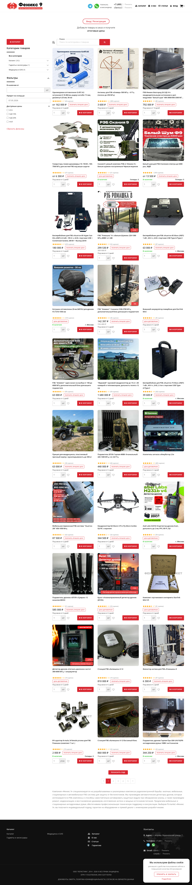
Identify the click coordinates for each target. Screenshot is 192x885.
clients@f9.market (123, 8)
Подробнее (166, 879)
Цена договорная (106, 176)
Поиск (62, 39)
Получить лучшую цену (79, 105)
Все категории (15, 56)
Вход (173, 6)
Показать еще (118, 772)
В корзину (85, 113)
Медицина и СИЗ (17, 69)
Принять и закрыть (166, 874)
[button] (53, 42)
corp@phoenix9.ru (161, 853)
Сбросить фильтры (15, 129)
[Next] (132, 781)
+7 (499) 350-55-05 (123, 4)
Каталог (140, 6)
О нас (152, 6)
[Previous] (103, 781)
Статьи (163, 6)
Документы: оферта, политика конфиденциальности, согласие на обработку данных (96, 879)
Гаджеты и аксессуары (19, 65)
